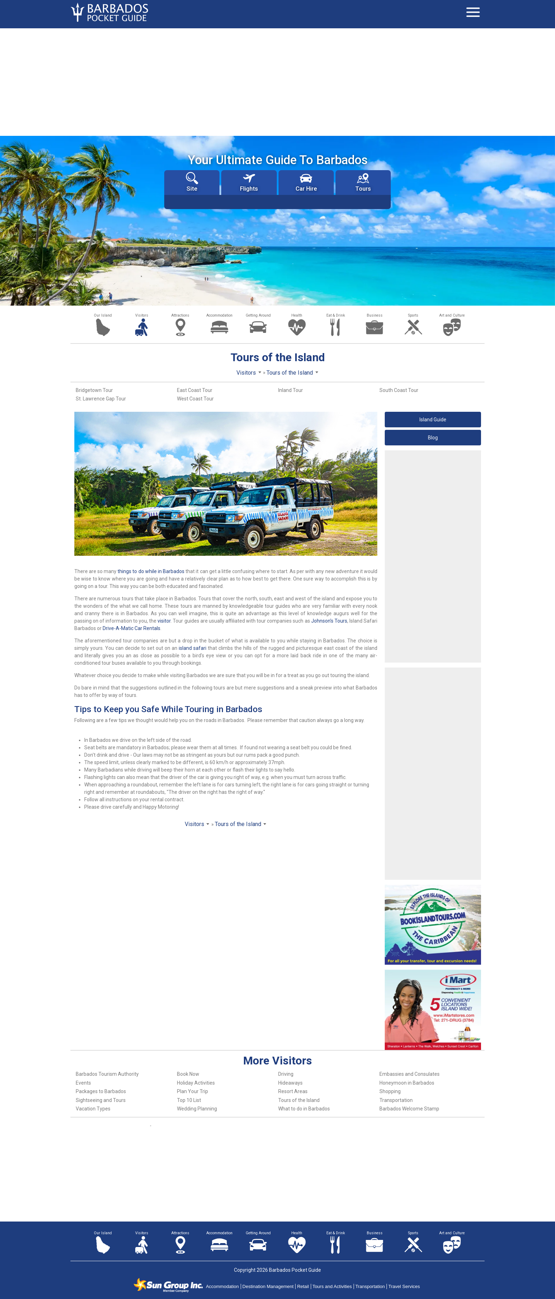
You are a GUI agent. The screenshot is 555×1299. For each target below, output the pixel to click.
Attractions (180, 315)
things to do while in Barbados (151, 571)
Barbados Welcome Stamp (409, 1109)
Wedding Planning (197, 1109)
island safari (192, 648)
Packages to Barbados (101, 1091)
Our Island (103, 315)
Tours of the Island (299, 1100)
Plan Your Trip (192, 1091)
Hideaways (290, 1083)
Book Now (188, 1074)
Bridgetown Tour (94, 390)
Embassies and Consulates (409, 1074)
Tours (363, 182)
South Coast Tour (398, 390)
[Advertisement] (277, 81)
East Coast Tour (194, 390)
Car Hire (306, 182)
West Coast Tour (195, 399)
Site (192, 182)
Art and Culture (452, 315)
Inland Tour (290, 390)
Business (375, 315)
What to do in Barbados (304, 1109)
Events (83, 1083)
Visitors (141, 315)
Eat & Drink (335, 315)
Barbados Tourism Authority (107, 1074)
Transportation (396, 1100)
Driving (285, 1074)
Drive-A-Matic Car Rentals (131, 628)
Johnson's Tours (329, 621)
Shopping (390, 1091)
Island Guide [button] (432, 419)
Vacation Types (93, 1109)
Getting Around (258, 315)
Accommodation (219, 315)
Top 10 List (189, 1100)
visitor (164, 621)
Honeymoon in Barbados (406, 1083)
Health (296, 315)
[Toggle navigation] (473, 12)
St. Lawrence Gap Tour (101, 399)
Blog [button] (433, 437)
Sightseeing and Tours (101, 1100)
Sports (413, 315)
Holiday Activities (196, 1083)
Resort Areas (293, 1091)
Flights (249, 182)
